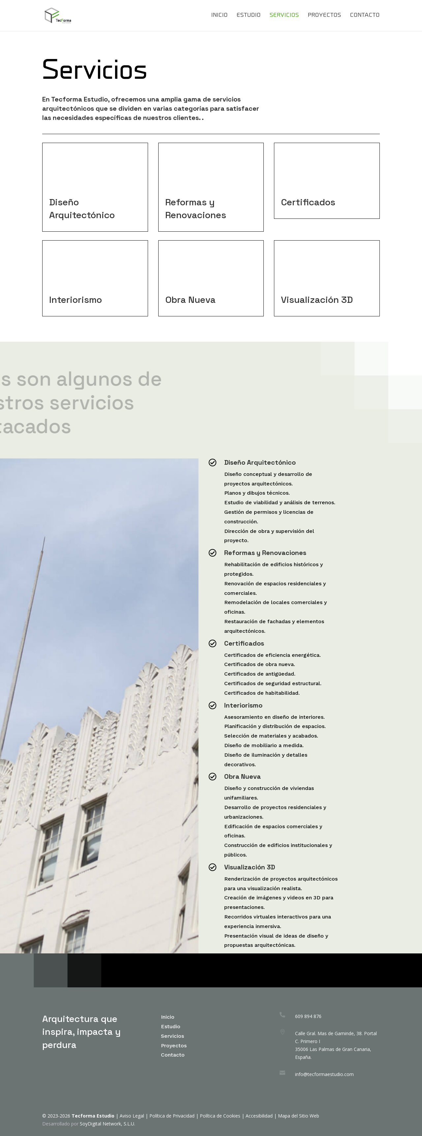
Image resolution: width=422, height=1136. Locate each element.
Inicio (219, 15)
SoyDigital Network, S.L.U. (107, 1124)
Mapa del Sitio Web (298, 1116)
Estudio (249, 15)
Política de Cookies (221, 1116)
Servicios (284, 15)
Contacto (365, 15)
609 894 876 (308, 1016)
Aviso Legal (132, 1116)
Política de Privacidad (172, 1116)
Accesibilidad (259, 1116)
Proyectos (324, 15)
